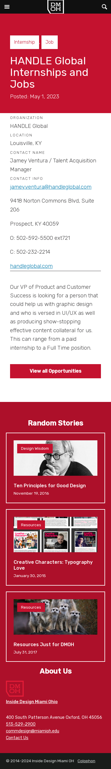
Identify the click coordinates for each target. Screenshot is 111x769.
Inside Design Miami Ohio (32, 701)
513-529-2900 (21, 724)
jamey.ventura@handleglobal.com (50, 187)
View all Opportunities (55, 371)
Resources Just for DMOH (55, 626)
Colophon (86, 760)
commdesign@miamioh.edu (32, 731)
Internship (24, 42)
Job (50, 42)
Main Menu (7, 7)
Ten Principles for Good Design (55, 467)
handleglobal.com (31, 266)
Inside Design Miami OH (55, 7)
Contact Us (17, 737)
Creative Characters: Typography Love (55, 547)
